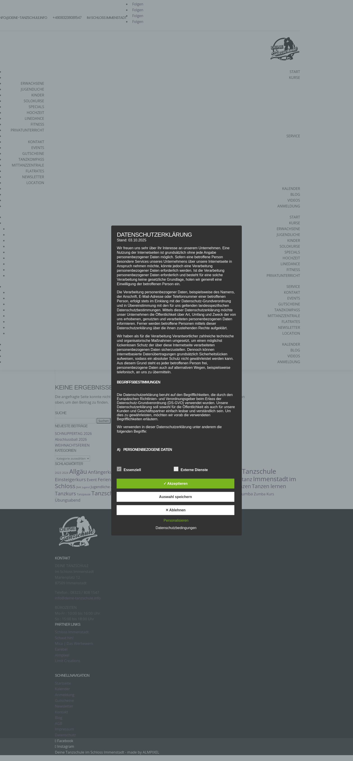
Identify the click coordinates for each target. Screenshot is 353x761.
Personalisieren (176, 520)
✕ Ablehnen (175, 510)
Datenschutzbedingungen (176, 528)
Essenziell (129, 469)
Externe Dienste (191, 469)
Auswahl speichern (175, 496)
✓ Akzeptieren (175, 483)
